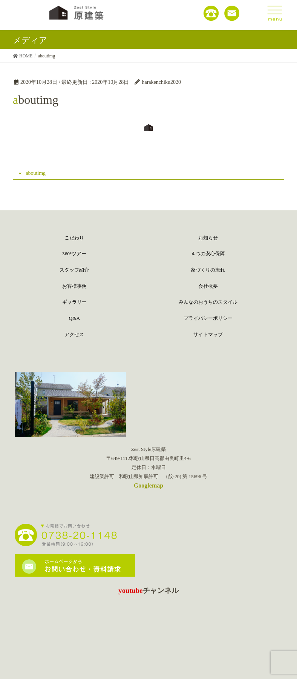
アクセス (74, 334)
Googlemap (148, 485)
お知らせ (208, 238)
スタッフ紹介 (74, 270)
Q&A (74, 318)
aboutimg (36, 173)
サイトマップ (208, 334)
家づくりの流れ (208, 270)
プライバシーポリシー (208, 318)
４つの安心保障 (208, 253)
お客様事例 (74, 286)
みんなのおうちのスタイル (208, 302)
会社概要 (208, 286)
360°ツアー (74, 253)
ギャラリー (74, 302)
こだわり (74, 238)
